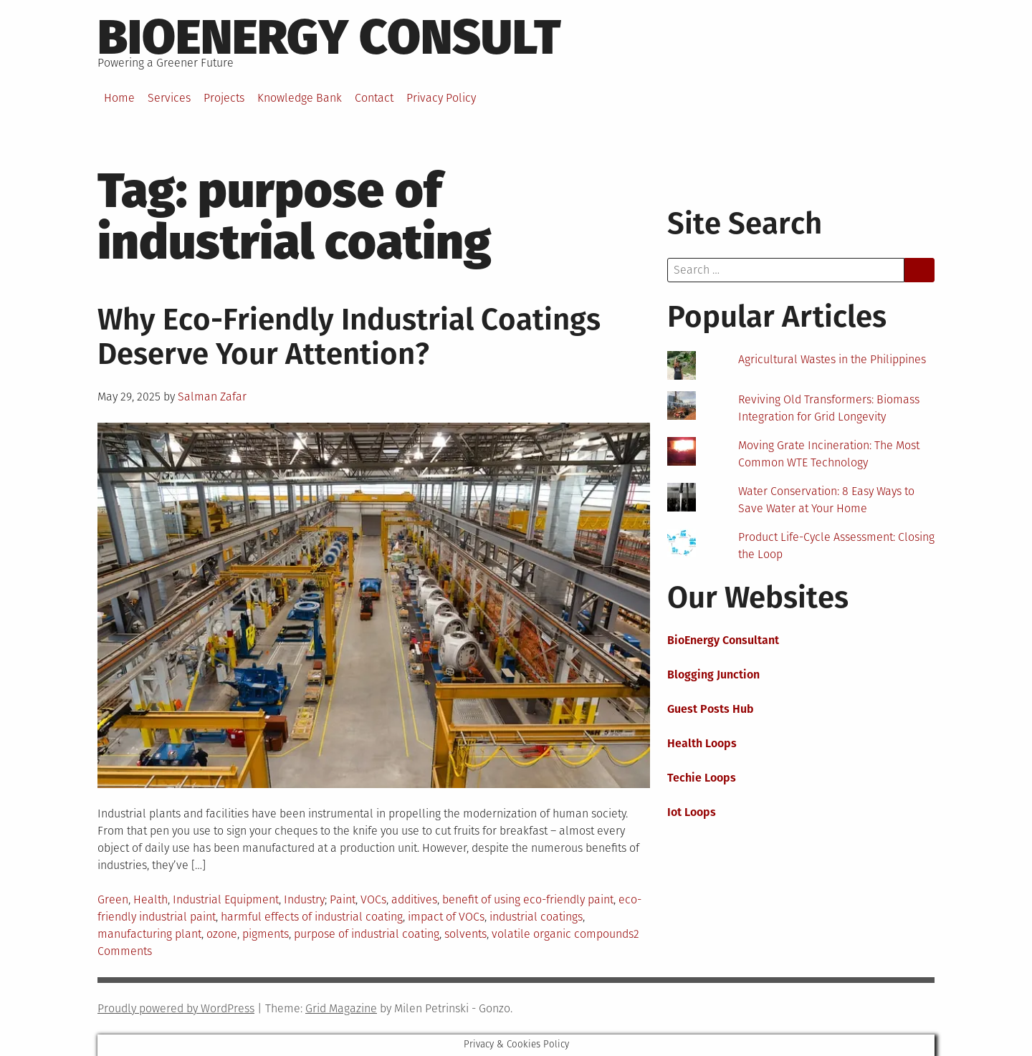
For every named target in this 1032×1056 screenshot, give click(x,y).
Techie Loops (701, 777)
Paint (342, 899)
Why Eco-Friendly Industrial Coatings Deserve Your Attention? (349, 337)
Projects (224, 98)
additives (414, 899)
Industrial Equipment (226, 899)
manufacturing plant (149, 934)
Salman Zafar (212, 396)
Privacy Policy (441, 98)
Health (150, 899)
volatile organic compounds (563, 934)
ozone (221, 934)
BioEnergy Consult (329, 37)
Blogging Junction (713, 674)
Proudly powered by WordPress (175, 1008)
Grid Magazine (341, 1008)
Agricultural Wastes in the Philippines (832, 359)
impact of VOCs (446, 916)
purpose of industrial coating (366, 934)
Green (112, 899)
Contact (374, 98)
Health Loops (702, 743)
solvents (465, 934)
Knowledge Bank (299, 98)
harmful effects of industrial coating (312, 916)
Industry (304, 899)
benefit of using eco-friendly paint (527, 899)
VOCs (373, 899)
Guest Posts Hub (710, 709)
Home (119, 98)
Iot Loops (691, 812)
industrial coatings (536, 916)
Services (169, 98)
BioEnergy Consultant (723, 640)
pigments (265, 934)
